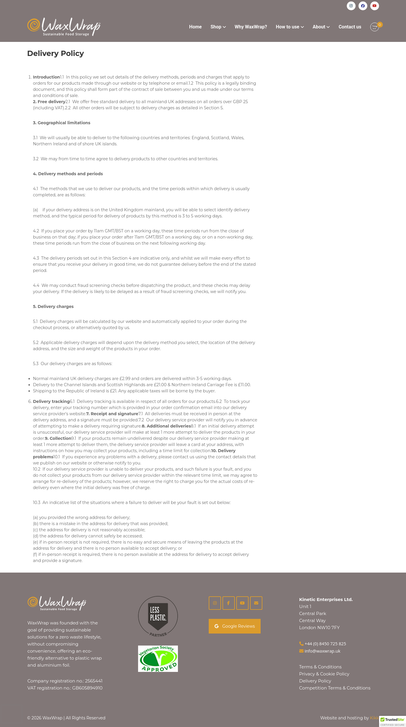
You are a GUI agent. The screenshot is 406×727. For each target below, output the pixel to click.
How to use (287, 27)
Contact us (350, 27)
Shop (215, 27)
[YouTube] (242, 603)
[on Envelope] (256, 603)
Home (195, 27)
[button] (392, 721)
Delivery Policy (315, 681)
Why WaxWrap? (251, 27)
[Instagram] (215, 603)
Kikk (374, 718)
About (319, 27)
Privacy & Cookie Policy (324, 674)
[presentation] (11, 714)
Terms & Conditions (320, 667)
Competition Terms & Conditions (335, 688)
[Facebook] (228, 603)
